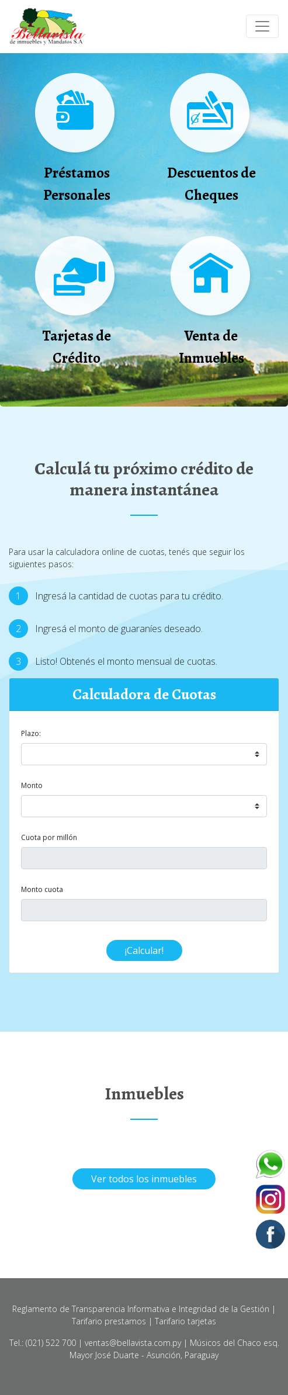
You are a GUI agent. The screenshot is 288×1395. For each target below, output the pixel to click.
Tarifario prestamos (109, 1321)
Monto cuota (42, 889)
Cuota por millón (49, 837)
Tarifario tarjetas (185, 1321)
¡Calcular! (144, 950)
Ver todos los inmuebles (144, 1178)
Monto (32, 785)
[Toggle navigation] (262, 26)
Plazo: (31, 733)
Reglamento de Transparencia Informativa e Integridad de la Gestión (140, 1308)
